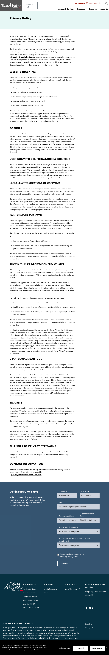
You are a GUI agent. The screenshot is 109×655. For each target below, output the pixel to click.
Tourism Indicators (29, 591)
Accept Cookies (97, 648)
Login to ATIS (28, 600)
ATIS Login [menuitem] (96, 2)
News (46, 591)
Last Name (85, 491)
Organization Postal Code (87, 514)
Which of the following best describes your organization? (74, 539)
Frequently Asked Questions (95, 591)
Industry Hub (29, 4)
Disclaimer (88, 620)
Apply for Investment (30, 597)
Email (61, 502)
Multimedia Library (30, 588)
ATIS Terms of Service (31, 603)
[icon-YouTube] (90, 606)
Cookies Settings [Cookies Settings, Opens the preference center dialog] (64, 648)
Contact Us (89, 594)
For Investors (82, 2)
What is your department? (68, 527)
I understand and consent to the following (72, 555)
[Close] (106, 647)
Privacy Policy (90, 624)
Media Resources (50, 588)
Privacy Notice (73, 556)
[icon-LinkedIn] (93, 606)
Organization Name (66, 516)
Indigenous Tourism (30, 594)
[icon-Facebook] (86, 606)
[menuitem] (107, 2)
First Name (63, 491)
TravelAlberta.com (71, 588)
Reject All (81, 648)
